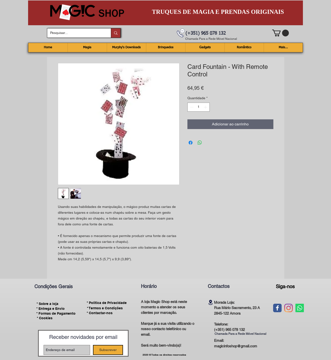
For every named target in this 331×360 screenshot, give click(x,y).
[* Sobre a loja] (47, 303)
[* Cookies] (44, 318)
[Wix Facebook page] (277, 308)
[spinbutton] (198, 107)
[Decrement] (191, 107)
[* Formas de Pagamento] (56, 313)
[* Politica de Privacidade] (106, 302)
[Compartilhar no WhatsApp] (200, 143)
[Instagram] (288, 308)
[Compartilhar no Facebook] (190, 143)
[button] (280, 33)
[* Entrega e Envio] (50, 308)
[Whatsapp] (299, 308)
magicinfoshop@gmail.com (235, 346)
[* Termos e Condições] (104, 308)
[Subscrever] (108, 350)
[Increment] (206, 107)
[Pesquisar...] (75, 33)
